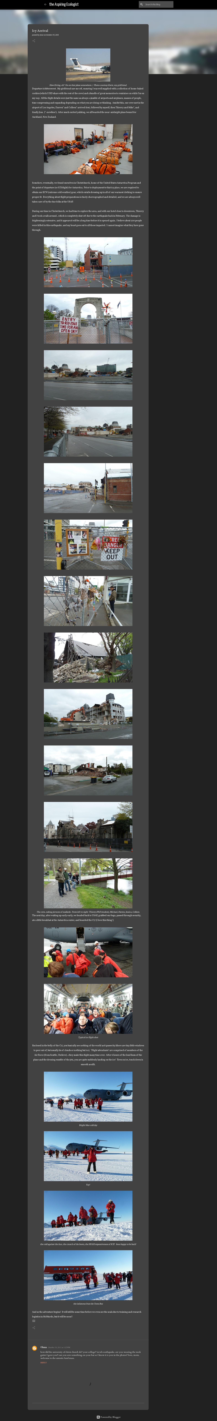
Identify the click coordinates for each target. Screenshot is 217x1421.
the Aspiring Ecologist (64, 4)
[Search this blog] (158, 4)
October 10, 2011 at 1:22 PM (59, 1347)
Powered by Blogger (109, 1417)
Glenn (43, 1347)
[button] (33, 41)
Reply (43, 1362)
